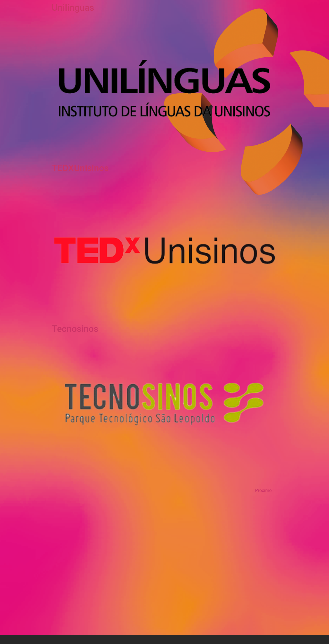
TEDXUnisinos (80, 168)
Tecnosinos (75, 328)
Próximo (266, 490)
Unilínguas (73, 7)
